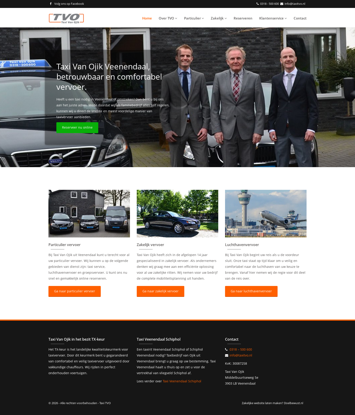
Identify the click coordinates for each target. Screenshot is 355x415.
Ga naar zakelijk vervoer (160, 291)
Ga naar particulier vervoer (74, 291)
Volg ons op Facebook (67, 4)
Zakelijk (219, 18)
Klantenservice (273, 18)
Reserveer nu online (77, 127)
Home (147, 18)
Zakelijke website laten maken (262, 403)
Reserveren (243, 18)
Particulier (194, 18)
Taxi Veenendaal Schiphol (182, 381)
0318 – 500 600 (241, 349)
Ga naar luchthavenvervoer (251, 291)
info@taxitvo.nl (295, 4)
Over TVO (168, 18)
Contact (300, 18)
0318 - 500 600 (269, 4)
